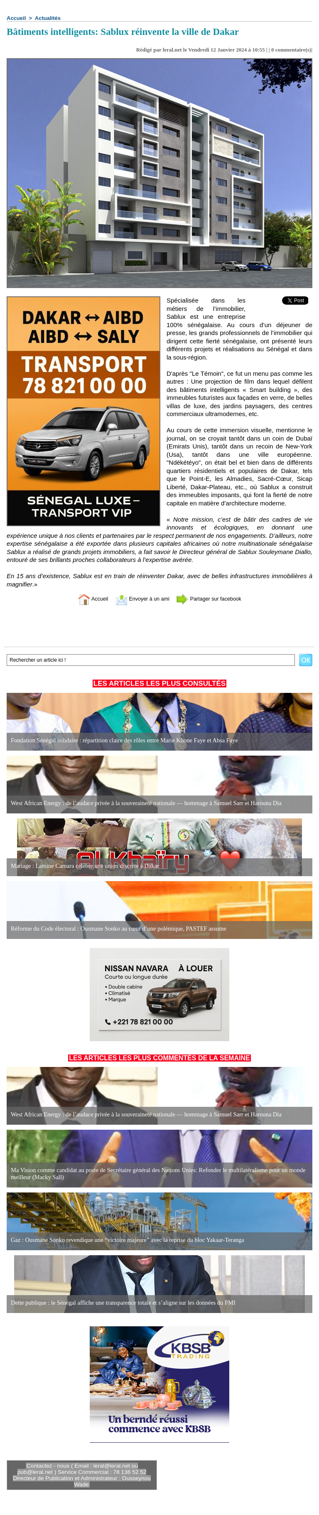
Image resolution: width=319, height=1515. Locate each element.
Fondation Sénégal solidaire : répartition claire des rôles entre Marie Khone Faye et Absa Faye (121, 740)
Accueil (16, 18)
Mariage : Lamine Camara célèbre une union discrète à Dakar (82, 866)
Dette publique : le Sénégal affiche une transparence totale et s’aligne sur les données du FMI (119, 1303)
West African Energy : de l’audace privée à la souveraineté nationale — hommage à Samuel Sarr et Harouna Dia (141, 803)
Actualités (48, 18)
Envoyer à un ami (139, 598)
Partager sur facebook (215, 598)
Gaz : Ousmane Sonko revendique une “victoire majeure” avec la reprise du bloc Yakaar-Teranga (123, 1240)
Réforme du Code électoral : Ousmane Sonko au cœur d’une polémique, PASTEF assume (115, 929)
